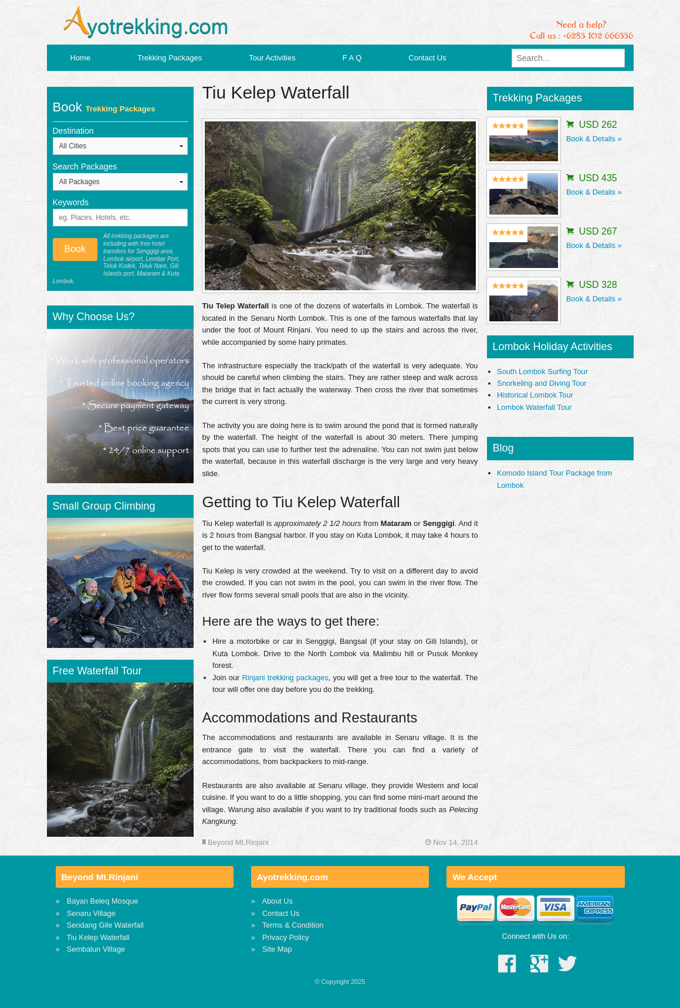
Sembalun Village (96, 949)
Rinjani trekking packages (285, 677)
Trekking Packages (169, 57)
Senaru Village (91, 913)
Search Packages (85, 166)
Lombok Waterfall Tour (534, 407)
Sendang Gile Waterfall (105, 925)
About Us (277, 901)
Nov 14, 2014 (451, 842)
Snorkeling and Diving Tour (542, 383)
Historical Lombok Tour (535, 395)
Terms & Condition (293, 925)
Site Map (277, 949)
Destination (73, 130)
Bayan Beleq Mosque (102, 901)
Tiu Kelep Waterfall (98, 937)
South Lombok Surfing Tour (542, 371)
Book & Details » (594, 138)
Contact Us (427, 57)
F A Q (352, 57)
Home (80, 57)
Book (75, 249)
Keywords (71, 202)
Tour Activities (272, 57)
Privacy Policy (285, 937)
